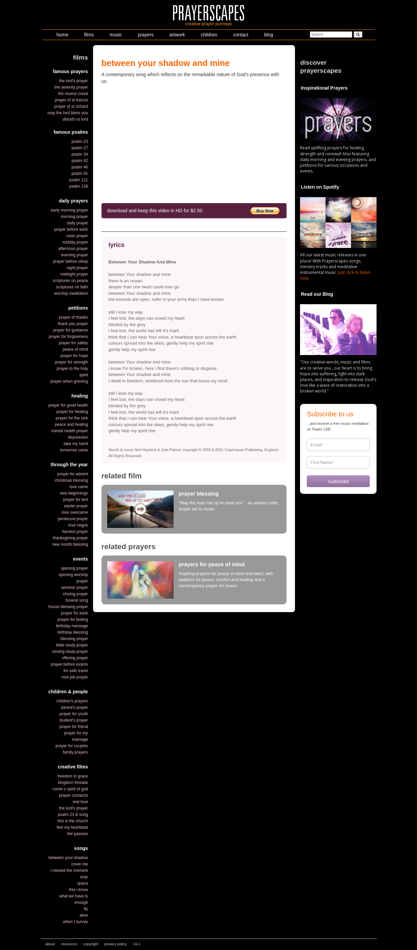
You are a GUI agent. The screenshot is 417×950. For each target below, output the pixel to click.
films (89, 34)
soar (84, 877)
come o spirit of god (70, 789)
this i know (78, 889)
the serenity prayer (71, 87)
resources (69, 944)
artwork (177, 34)
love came (78, 486)
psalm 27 (79, 148)
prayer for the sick (72, 418)
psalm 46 (79, 167)
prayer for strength (71, 362)
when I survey (75, 921)
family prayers (75, 752)
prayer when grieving (69, 381)
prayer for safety (73, 343)
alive (84, 915)
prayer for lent (75, 499)
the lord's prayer (73, 80)
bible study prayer (72, 645)
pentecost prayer (73, 518)
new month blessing (70, 544)
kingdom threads (73, 782)
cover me (79, 864)
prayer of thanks (73, 317)
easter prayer (76, 506)
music (116, 34)
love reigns (78, 525)
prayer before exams (69, 664)
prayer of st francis (71, 100)
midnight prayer (74, 274)
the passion (77, 833)
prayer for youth (74, 713)
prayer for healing (72, 411)
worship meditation (71, 293)
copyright (90, 944)
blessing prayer (74, 638)
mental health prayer (69, 431)
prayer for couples (72, 745)
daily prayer (77, 223)
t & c (136, 944)
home (62, 34)
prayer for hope (74, 355)
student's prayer (73, 720)
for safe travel (75, 670)
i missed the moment (69, 870)
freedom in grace (73, 776)
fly (86, 909)
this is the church (73, 821)
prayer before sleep (70, 261)
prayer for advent (72, 474)
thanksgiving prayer (70, 538)
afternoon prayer (73, 248)
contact (240, 34)
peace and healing (71, 424)
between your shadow (68, 857)
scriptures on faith (72, 287)
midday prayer (75, 242)
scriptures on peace (70, 280)
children (209, 34)
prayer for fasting (73, 619)
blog (268, 34)
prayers (146, 34)
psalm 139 (78, 186)
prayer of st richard (71, 106)
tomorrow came (74, 450)
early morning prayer (69, 210)
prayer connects (73, 795)
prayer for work (74, 613)
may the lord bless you (68, 112)
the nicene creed (73, 93)
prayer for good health (68, 405)
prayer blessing (198, 494)
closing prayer (75, 594)
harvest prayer (75, 531)
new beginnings (74, 493)
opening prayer (74, 568)
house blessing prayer (68, 606)
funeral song (77, 600)
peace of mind (75, 349)
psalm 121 (78, 180)
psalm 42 (79, 160)
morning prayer (74, 216)
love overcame (75, 512)
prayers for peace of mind (212, 564)
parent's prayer (74, 707)
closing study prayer (70, 651)
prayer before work (71, 229)
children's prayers (72, 701)
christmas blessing (71, 480)
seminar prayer (74, 587)
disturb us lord (75, 119)
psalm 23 (79, 141)
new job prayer (74, 677)
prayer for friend (73, 726)
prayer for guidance (70, 330)
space (82, 883)
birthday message (72, 626)
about (50, 944)
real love (80, 801)
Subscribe (338, 481)
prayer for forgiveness (68, 336)
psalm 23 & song (73, 814)
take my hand (76, 443)
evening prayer (74, 255)
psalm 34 (79, 154)
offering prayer (75, 658)
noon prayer (77, 235)
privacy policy (116, 944)
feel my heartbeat (72, 827)
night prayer (77, 267)
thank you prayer (73, 323)
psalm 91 (79, 173)
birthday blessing (73, 632)
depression (78, 437)
